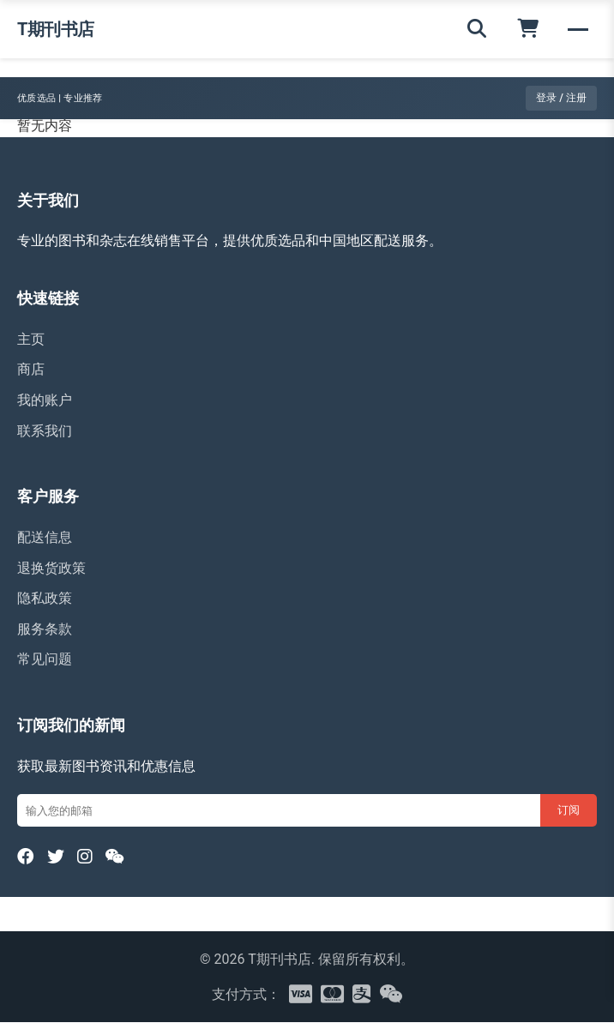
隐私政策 (44, 598)
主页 (31, 339)
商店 (31, 369)
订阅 (568, 809)
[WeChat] (115, 857)
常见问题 (44, 659)
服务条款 (44, 629)
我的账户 (44, 400)
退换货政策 (51, 568)
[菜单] (578, 29)
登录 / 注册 (561, 98)
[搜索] (477, 29)
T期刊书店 (55, 29)
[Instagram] (85, 857)
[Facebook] (25, 857)
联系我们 (44, 431)
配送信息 (44, 537)
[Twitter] (55, 857)
